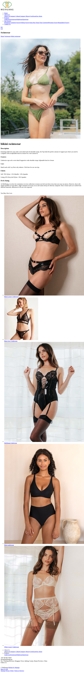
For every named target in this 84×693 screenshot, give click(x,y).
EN (2, 27)
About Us (7, 14)
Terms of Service (19, 670)
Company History (25, 16)
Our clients (39, 16)
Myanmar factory (53, 22)
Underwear (7, 19)
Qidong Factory (25, 22)
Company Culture (15, 16)
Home (6, 13)
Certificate (33, 16)
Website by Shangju (14, 667)
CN (2, 29)
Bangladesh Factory (63, 22)
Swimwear (14, 19)
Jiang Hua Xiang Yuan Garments (39, 22)
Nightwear (20, 19)
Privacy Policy (10, 670)
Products (6, 18)
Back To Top (4, 669)
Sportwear (25, 19)
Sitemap (3, 670)
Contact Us (7, 24)
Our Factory (7, 21)
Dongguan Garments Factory (12, 22)
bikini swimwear (15, 36)
